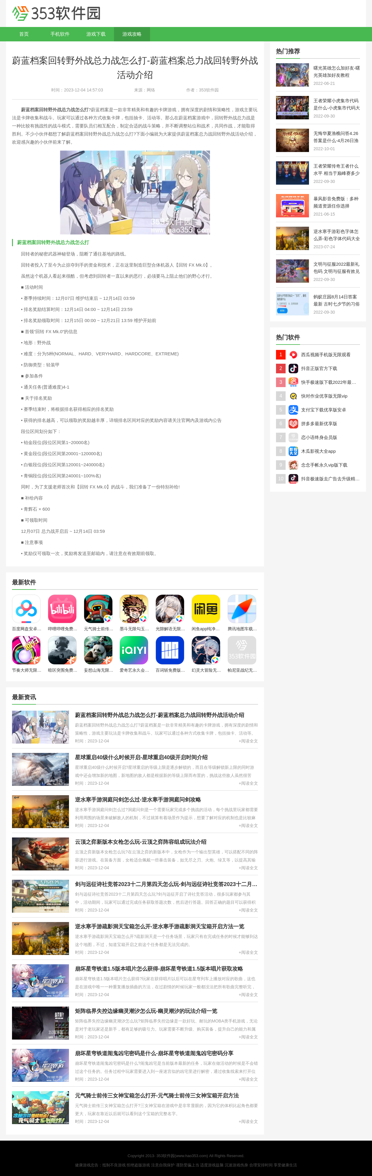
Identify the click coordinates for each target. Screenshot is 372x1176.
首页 (24, 34)
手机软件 (60, 34)
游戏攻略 (132, 34)
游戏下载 (96, 34)
